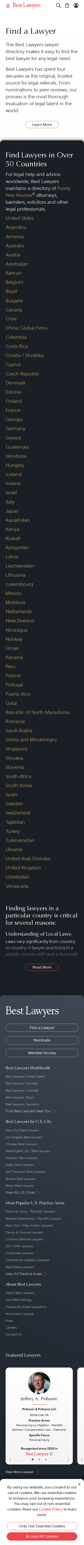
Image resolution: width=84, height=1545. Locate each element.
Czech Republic (22, 374)
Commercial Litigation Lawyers (28, 1260)
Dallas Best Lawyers (20, 1164)
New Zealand (20, 620)
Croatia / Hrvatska (25, 355)
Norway (14, 639)
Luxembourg (19, 584)
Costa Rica (17, 346)
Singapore (16, 748)
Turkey (13, 831)
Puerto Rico (18, 694)
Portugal (14, 684)
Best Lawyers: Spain (20, 1097)
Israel (11, 492)
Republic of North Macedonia (37, 712)
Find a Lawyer (42, 1027)
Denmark (16, 383)
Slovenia (15, 767)
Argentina (16, 227)
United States (20, 218)
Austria (13, 255)
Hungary (15, 465)
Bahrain (14, 273)
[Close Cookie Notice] (79, 1484)
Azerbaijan (17, 264)
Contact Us (14, 1334)
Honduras (16, 456)
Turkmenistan (20, 840)
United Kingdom (23, 867)
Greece (13, 438)
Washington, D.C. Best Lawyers (28, 1151)
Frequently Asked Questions (26, 1307)
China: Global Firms (26, 328)
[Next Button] (69, 1416)
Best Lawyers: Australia (22, 1090)
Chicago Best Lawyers (21, 1144)
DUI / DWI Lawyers (19, 1246)
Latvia (12, 556)
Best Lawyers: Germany (22, 1104)
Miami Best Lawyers (20, 1185)
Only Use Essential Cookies (42, 1526)
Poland (13, 675)
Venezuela (17, 886)
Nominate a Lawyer (20, 1313)
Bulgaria (14, 300)
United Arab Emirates (28, 858)
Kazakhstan (18, 520)
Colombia (16, 337)
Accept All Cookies (42, 1536)
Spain (11, 794)
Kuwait (13, 538)
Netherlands (19, 611)
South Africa (18, 776)
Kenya (12, 529)
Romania (15, 721)
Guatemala (17, 447)
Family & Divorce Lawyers (24, 1232)
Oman (12, 648)
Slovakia (14, 758)
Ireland (13, 483)
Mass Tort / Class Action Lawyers (29, 1225)
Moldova (15, 602)
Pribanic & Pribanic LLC (39, 1409)
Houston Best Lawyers (22, 1158)
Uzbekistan (17, 877)
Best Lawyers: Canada (22, 1083)
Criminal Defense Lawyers (24, 1239)
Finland (14, 401)
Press (9, 1320)
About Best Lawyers (20, 1293)
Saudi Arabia (19, 730)
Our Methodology (19, 1299)
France (13, 410)
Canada (14, 309)
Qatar (11, 703)
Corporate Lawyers (19, 1253)
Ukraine (14, 849)
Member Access (42, 1053)
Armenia (15, 236)
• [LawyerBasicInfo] (32, 1459)
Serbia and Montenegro (31, 739)
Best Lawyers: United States (25, 1076)
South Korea (19, 785)
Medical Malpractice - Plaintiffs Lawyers (34, 1218)
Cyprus (13, 364)
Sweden (14, 803)
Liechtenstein (20, 566)
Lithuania (15, 575)
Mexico (14, 593)
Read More (42, 967)
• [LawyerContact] (46, 1459)
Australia (15, 245)
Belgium (14, 282)
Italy (10, 502)
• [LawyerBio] (39, 1459)
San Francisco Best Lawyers (25, 1171)
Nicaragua (16, 630)
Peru (10, 666)
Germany (16, 428)
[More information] (51, 1453)
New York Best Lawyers (22, 1130)
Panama (14, 657)
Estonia (13, 392)
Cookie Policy (51, 1509)
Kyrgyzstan (17, 547)
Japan (12, 511)
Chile (11, 319)
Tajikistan (15, 822)
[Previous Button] (9, 1416)
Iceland (14, 474)
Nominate (42, 1040)
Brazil (11, 291)
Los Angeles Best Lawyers (24, 1137)
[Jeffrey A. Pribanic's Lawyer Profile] (39, 1389)
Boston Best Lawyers (21, 1178)
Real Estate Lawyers (20, 1267)
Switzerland (18, 813)
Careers (11, 1327)
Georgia (14, 419)
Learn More (42, 124)
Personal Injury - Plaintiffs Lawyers (30, 1211)
